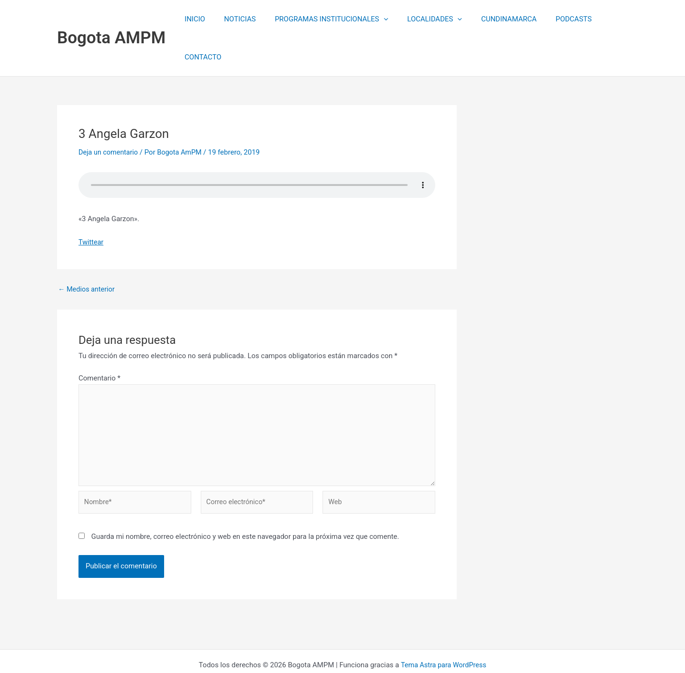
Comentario (99, 340)
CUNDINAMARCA (491, 19)
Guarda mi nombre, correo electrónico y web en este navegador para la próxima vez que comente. (245, 503)
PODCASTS (552, 19)
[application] (376, 19)
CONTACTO (602, 19)
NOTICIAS (237, 19)
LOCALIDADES (422, 19)
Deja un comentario (109, 114)
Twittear (91, 203)
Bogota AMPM (111, 19)
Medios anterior (87, 251)
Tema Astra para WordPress (443, 631)
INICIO (196, 19)
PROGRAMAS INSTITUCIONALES (324, 19)
